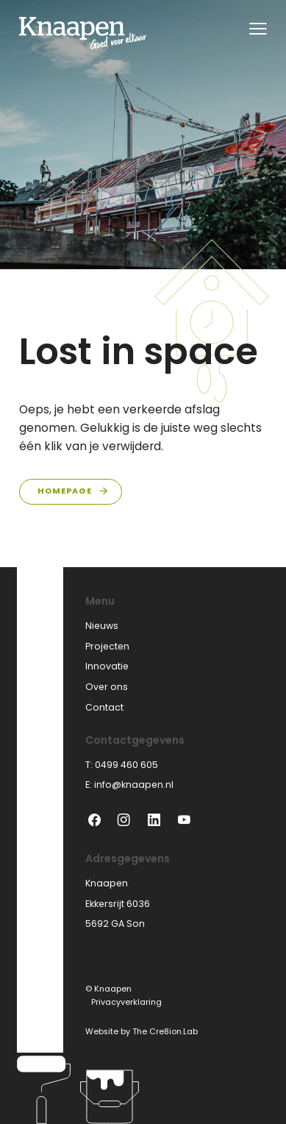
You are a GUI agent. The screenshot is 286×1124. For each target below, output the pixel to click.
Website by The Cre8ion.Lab (141, 1031)
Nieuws (101, 625)
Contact (104, 707)
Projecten (107, 646)
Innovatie (107, 666)
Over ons (106, 686)
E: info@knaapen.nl (129, 784)
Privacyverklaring (126, 1002)
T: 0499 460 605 (121, 764)
